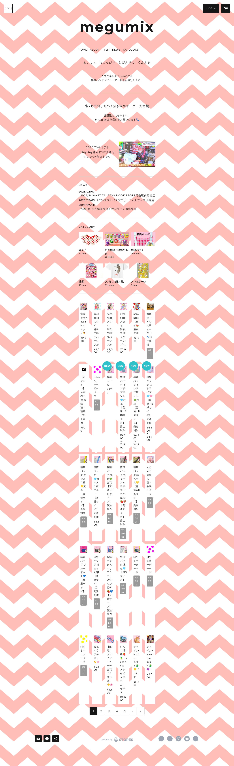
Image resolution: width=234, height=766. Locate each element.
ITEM (106, 49)
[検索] (8, 8)
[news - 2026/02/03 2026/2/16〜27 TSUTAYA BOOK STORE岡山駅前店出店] (117, 193)
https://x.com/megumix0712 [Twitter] (170, 738)
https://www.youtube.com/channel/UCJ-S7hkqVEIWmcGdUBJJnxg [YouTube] (187, 738)
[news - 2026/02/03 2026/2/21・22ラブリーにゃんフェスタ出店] (117, 200)
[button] (211, 8)
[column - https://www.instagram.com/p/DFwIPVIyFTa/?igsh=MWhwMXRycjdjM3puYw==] (137, 154)
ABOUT (95, 49)
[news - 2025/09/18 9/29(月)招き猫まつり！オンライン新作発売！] (117, 207)
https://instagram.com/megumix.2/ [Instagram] (178, 738)
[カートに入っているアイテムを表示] (225, 8)
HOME (83, 49)
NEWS (116, 49)
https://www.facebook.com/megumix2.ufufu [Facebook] (161, 738)
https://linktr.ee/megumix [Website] (195, 738)
